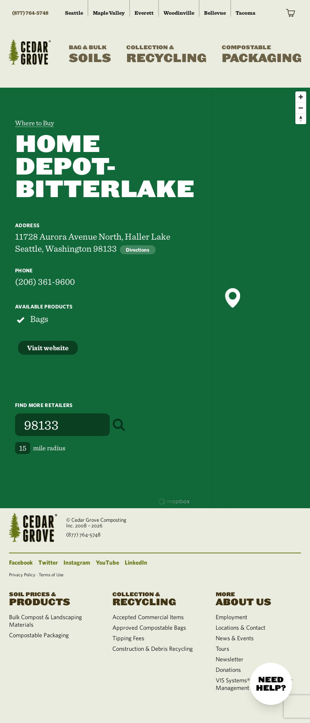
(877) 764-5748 (30, 13)
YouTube (107, 562)
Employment (231, 617)
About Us (258, 598)
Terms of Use (51, 574)
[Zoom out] (300, 107)
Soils (90, 54)
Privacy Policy (22, 574)
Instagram (77, 562)
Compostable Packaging (39, 635)
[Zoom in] (300, 96)
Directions (138, 250)
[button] (232, 298)
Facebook (21, 562)
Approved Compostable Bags (149, 627)
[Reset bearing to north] (300, 118)
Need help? (271, 684)
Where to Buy (34, 123)
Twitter (48, 562)
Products (51, 598)
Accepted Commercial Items (148, 617)
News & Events (235, 638)
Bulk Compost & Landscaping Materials (45, 621)
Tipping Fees (128, 638)
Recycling (166, 54)
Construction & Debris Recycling (152, 648)
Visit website (48, 348)
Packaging (262, 54)
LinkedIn (136, 562)
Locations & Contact (240, 627)
